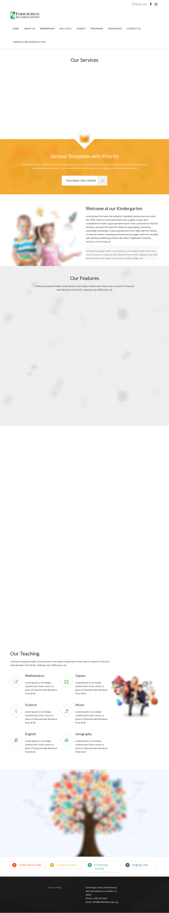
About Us (29, 28)
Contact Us (134, 28)
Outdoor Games (63, 865)
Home (16, 28)
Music (79, 705)
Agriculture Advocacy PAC (29, 42)
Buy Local (66, 28)
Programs (96, 28)
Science (31, 705)
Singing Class (137, 865)
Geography (83, 734)
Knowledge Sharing (98, 866)
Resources (115, 28)
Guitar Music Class (27, 865)
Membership (47, 28)
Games (80, 676)
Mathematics (35, 676)
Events (81, 28)
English (30, 734)
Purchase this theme (87, 181)
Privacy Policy (55, 887)
